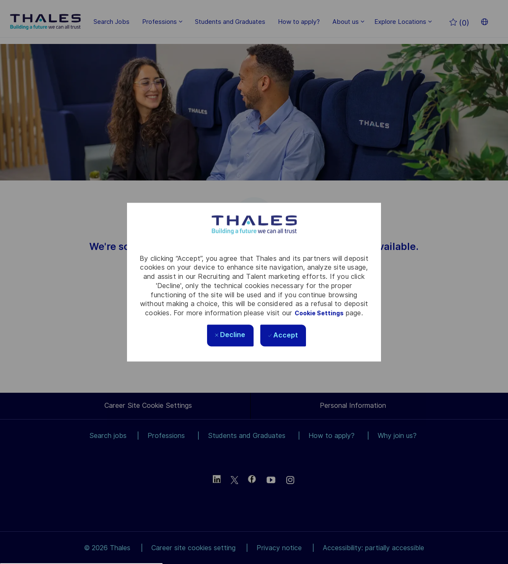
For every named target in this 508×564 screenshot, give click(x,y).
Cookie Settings (319, 313)
